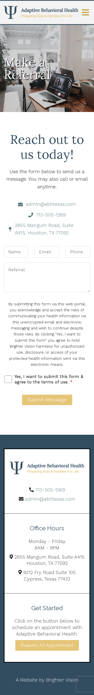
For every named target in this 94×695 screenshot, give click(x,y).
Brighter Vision (62, 680)
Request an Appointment (47, 645)
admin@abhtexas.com (50, 499)
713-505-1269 (50, 490)
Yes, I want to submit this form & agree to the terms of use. (49, 379)
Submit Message (47, 399)
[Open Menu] (85, 12)
